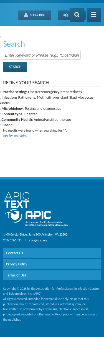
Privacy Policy (16, 264)
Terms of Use (16, 275)
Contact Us (14, 253)
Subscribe (34, 15)
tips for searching (15, 135)
